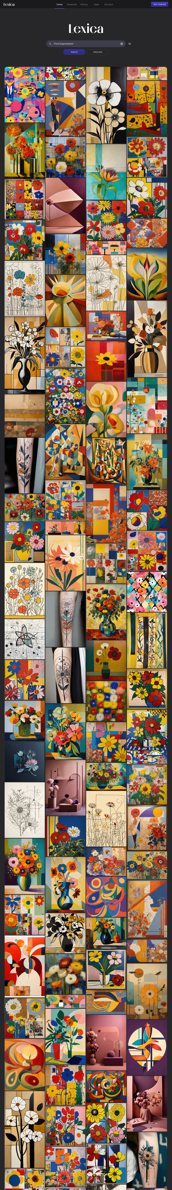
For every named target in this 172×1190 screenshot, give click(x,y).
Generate (97, 52)
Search (74, 52)
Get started (159, 4)
